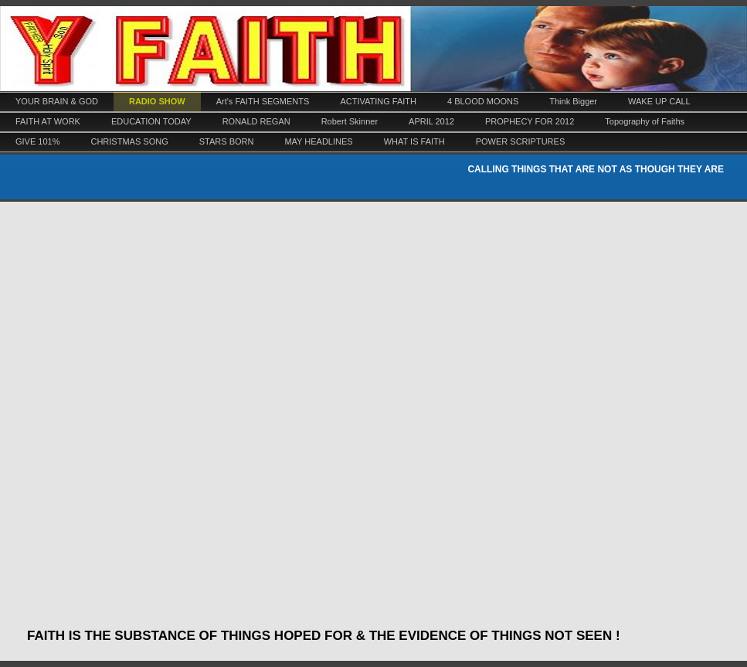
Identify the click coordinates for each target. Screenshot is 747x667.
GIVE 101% (37, 141)
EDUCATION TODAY (151, 121)
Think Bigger (573, 101)
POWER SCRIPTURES (520, 141)
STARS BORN (226, 141)
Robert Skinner (349, 121)
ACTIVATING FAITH (378, 101)
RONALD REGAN (256, 121)
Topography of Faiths (644, 121)
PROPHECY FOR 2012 (529, 121)
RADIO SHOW (157, 101)
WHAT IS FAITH (414, 141)
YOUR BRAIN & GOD (56, 101)
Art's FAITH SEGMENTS (263, 101)
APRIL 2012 (431, 121)
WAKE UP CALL (659, 101)
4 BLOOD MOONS (482, 101)
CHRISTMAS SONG (129, 141)
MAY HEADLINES (318, 141)
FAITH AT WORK (47, 121)
